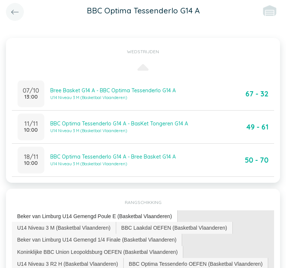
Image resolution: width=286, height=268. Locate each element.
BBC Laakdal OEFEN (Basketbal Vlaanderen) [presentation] (174, 228)
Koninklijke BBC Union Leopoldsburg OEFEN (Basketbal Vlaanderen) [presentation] (97, 252)
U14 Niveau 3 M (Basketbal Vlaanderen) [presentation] (64, 228)
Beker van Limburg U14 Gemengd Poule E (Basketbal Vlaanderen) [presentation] (94, 216)
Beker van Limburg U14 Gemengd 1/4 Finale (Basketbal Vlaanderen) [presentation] (97, 240)
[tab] (95, 216)
